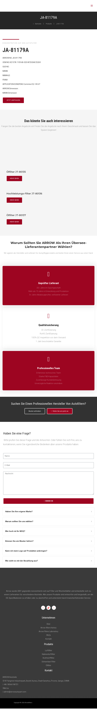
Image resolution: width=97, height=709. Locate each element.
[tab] (48, 512)
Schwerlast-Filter (48, 662)
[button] (13, 101)
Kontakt (48, 639)
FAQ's (48, 636)
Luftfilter (48, 651)
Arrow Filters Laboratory (48, 632)
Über (48, 624)
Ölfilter (48, 666)
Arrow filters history (48, 628)
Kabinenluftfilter (48, 655)
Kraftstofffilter (48, 658)
